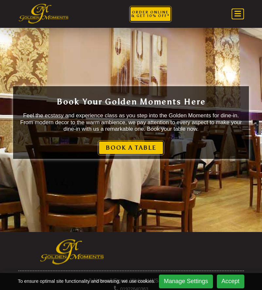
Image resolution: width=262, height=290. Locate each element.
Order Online (150, 14)
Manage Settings (186, 281)
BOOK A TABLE (131, 147)
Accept (230, 281)
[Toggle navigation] (238, 14)
